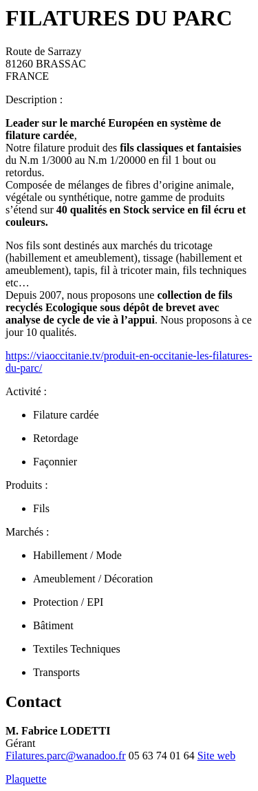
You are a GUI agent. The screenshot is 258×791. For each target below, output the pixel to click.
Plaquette (26, 779)
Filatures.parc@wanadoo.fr (66, 755)
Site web (216, 755)
